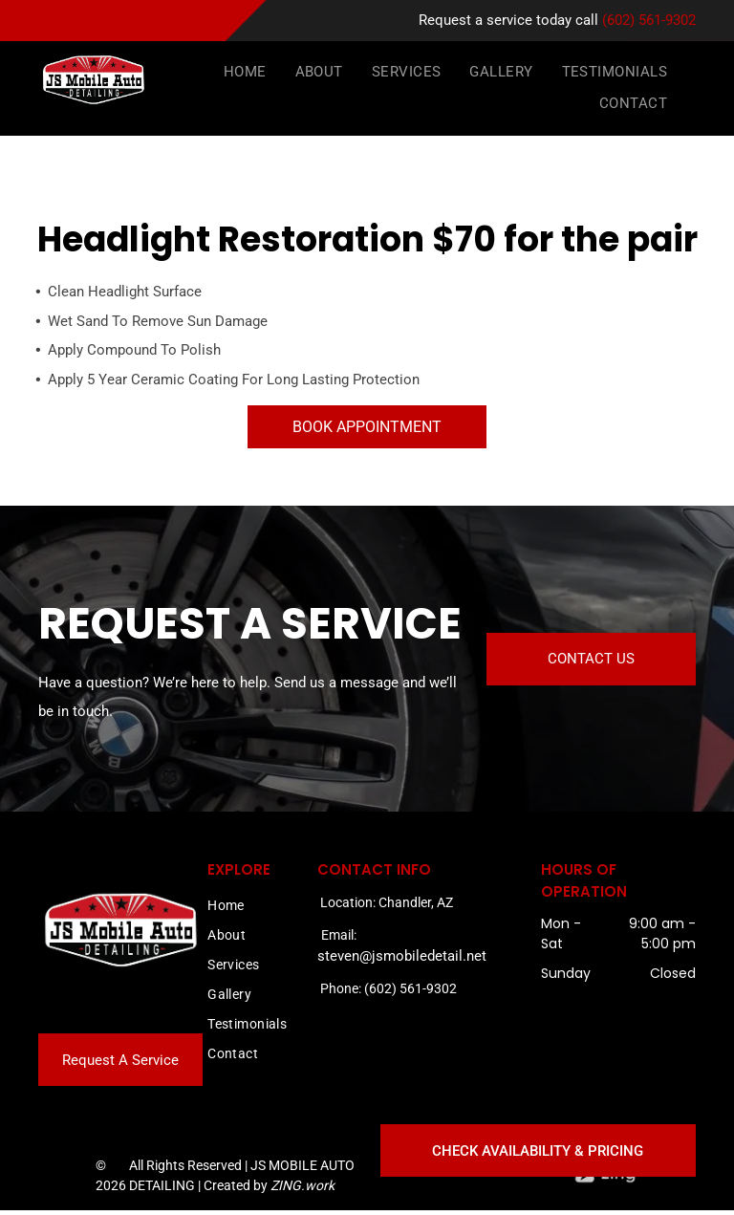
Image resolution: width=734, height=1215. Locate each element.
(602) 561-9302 (649, 20)
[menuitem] (245, 72)
